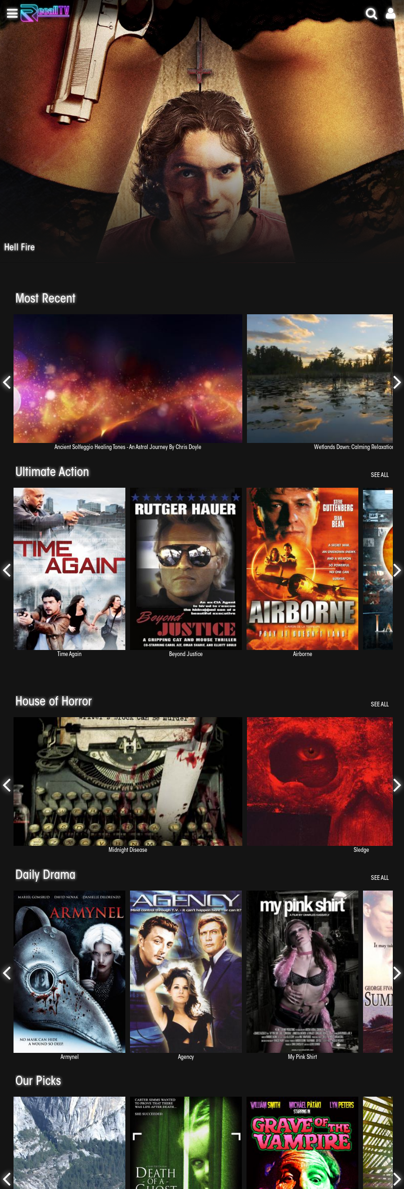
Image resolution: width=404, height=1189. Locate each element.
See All (380, 475)
